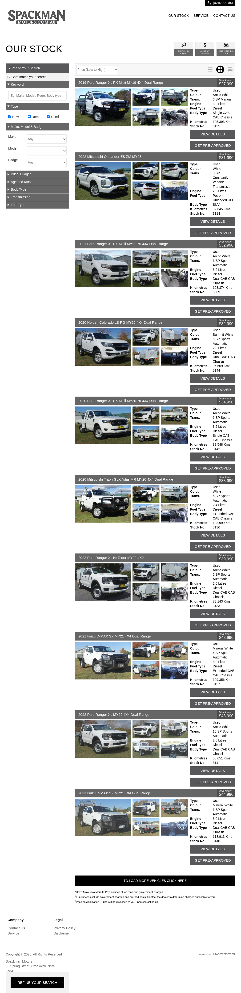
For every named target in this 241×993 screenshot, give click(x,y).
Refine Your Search (24, 68)
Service (13, 933)
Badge (13, 160)
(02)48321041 (223, 3)
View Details (213, 134)
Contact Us (16, 928)
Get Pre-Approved (213, 145)
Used (53, 117)
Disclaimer (61, 933)
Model (12, 148)
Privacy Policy (64, 928)
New (13, 117)
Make (12, 136)
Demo (34, 117)
